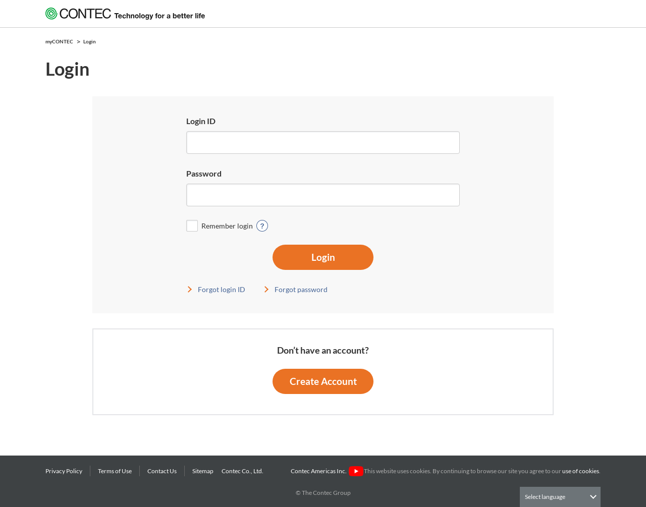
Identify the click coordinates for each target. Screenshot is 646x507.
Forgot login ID (221, 289)
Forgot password (301, 289)
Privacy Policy (63, 471)
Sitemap (202, 471)
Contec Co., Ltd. (243, 471)
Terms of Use (115, 471)
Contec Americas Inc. (327, 471)
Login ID (201, 121)
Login (323, 257)
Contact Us (162, 471)
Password (204, 173)
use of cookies (580, 471)
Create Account (323, 381)
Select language (545, 496)
